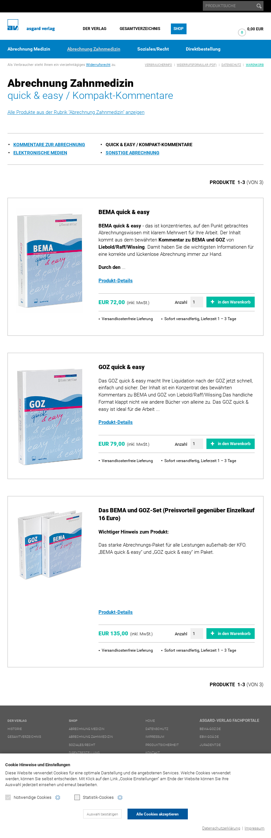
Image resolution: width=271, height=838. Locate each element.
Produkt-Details (115, 281)
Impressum (254, 828)
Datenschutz (231, 65)
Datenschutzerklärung (221, 828)
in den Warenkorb (234, 302)
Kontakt (152, 752)
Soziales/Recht (153, 49)
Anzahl (181, 302)
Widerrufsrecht (98, 65)
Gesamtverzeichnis (140, 28)
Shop (178, 28)
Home (150, 720)
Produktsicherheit (162, 745)
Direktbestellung (203, 49)
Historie (15, 729)
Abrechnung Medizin (29, 49)
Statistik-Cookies (94, 797)
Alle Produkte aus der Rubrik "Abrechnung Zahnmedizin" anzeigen (76, 112)
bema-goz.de (210, 729)
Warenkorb (255, 65)
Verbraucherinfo (158, 65)
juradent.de (210, 745)
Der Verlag (94, 28)
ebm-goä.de (209, 736)
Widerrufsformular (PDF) (197, 65)
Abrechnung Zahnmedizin (93, 49)
